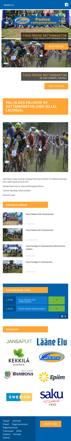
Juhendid (17, 421)
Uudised (6, 434)
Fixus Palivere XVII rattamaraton (27, 301)
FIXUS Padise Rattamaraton (31, 308)
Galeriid (6, 438)
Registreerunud (10, 428)
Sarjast (6, 421)
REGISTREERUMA (56, 46)
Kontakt (17, 434)
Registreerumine (20, 424)
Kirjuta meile (51, 423)
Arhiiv (19, 431)
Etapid (6, 424)
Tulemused (8, 431)
